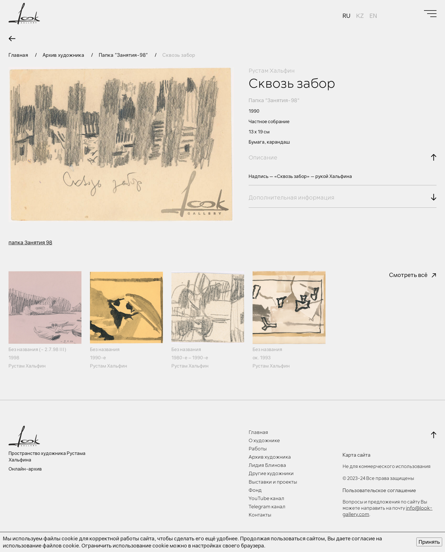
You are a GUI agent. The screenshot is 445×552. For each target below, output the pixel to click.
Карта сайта (356, 455)
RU (346, 15)
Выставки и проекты (273, 482)
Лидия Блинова (267, 465)
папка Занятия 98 (30, 242)
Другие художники (271, 474)
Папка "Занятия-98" (124, 55)
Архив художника (64, 55)
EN (373, 15)
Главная (19, 55)
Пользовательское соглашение (379, 490)
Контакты (260, 515)
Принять (429, 542)
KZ (360, 15)
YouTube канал (266, 498)
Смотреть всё (408, 274)
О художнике (264, 441)
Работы (258, 449)
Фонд (255, 490)
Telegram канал (267, 507)
